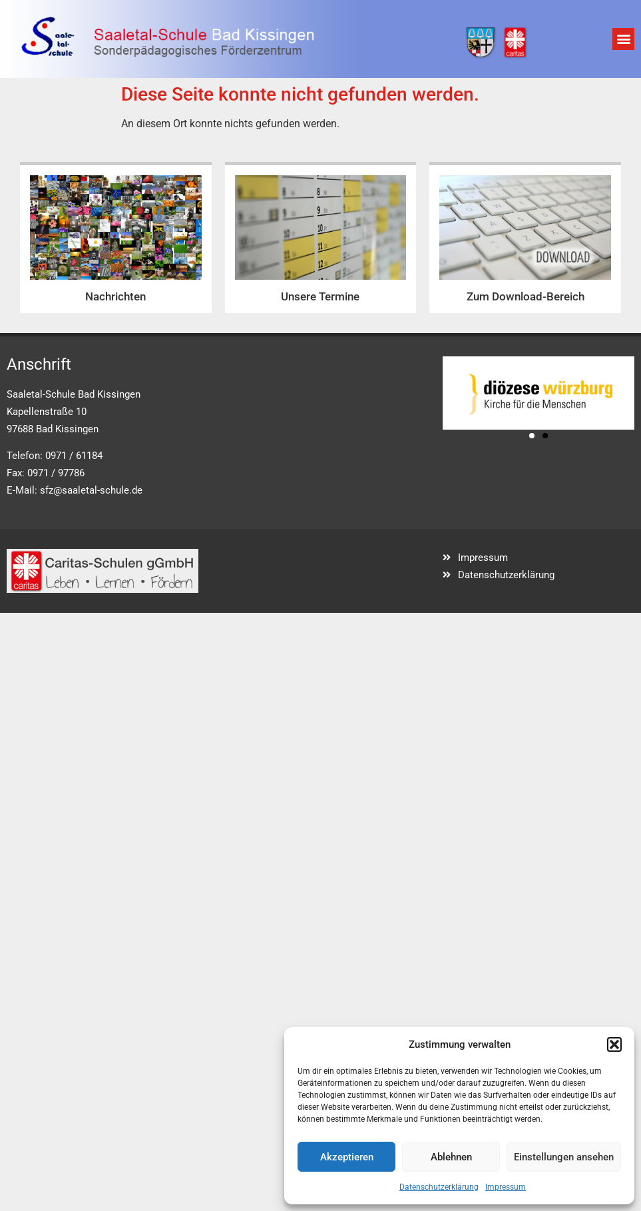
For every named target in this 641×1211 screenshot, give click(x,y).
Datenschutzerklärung (439, 1187)
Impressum (505, 1187)
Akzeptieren (346, 1157)
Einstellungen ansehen (564, 1157)
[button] (614, 1044)
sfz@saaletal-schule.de (91, 490)
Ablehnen (451, 1157)
